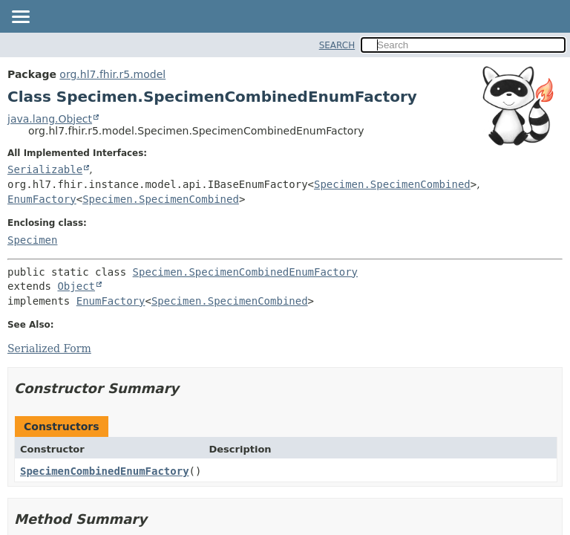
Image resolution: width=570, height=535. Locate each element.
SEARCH (337, 45)
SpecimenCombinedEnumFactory (104, 471)
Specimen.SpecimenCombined (392, 184)
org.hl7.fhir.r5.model (112, 74)
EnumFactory (41, 199)
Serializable (44, 169)
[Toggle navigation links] (20, 17)
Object (76, 286)
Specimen (32, 240)
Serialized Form (49, 348)
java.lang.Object (49, 119)
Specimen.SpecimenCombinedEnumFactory (245, 272)
